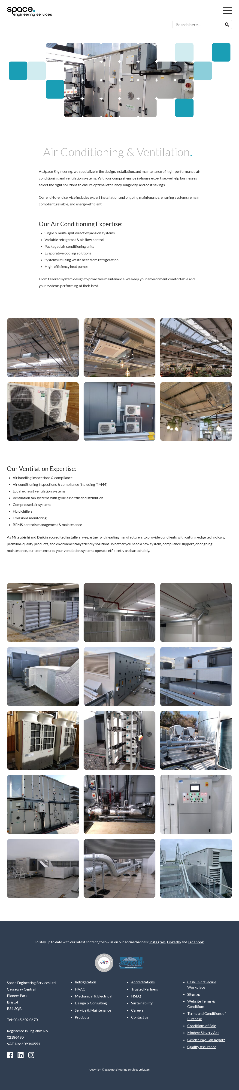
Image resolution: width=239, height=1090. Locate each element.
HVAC (80, 989)
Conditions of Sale (201, 1025)
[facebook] (10, 1055)
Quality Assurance (201, 1046)
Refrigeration (85, 982)
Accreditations (143, 982)
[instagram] (31, 1055)
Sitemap (193, 994)
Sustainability (142, 1003)
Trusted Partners (144, 989)
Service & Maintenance (93, 1010)
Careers (137, 1010)
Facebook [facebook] (196, 942)
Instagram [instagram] (157, 942)
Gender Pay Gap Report (206, 1039)
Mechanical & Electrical (93, 996)
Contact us (139, 1017)
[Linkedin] (21, 1055)
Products (82, 1017)
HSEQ (136, 996)
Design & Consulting (91, 1003)
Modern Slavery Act (203, 1032)
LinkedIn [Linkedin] (174, 942)
